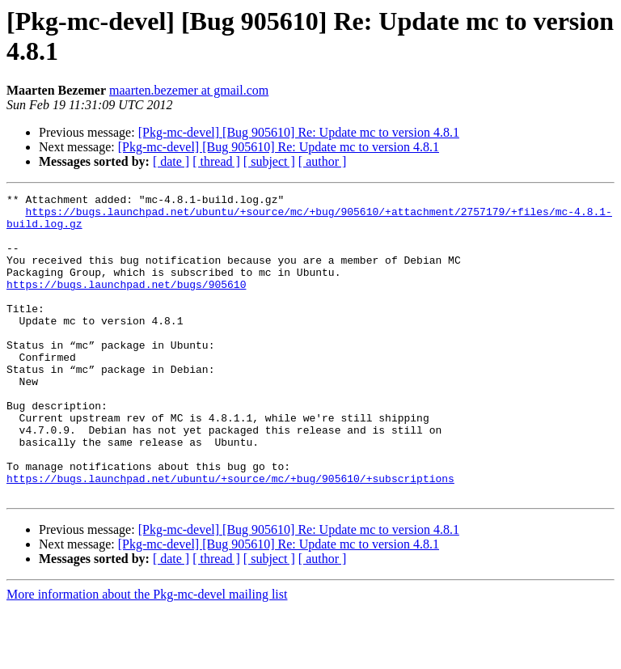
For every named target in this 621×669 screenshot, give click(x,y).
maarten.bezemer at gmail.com (188, 90)
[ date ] (171, 161)
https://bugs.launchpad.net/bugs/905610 (126, 303)
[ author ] (322, 161)
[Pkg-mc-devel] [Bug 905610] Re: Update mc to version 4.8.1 (298, 132)
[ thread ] (216, 161)
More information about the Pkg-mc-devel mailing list (146, 655)
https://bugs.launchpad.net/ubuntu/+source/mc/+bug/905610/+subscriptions (230, 536)
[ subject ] (269, 161)
